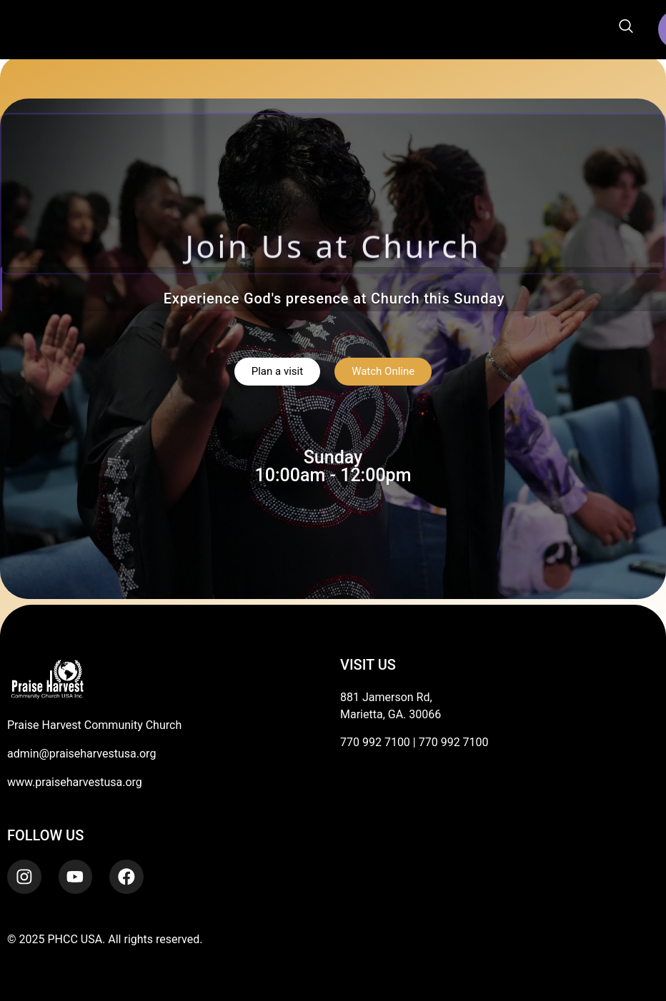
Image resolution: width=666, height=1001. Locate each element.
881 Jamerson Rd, (386, 697)
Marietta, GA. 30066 (390, 714)
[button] (251, 29)
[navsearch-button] (626, 27)
